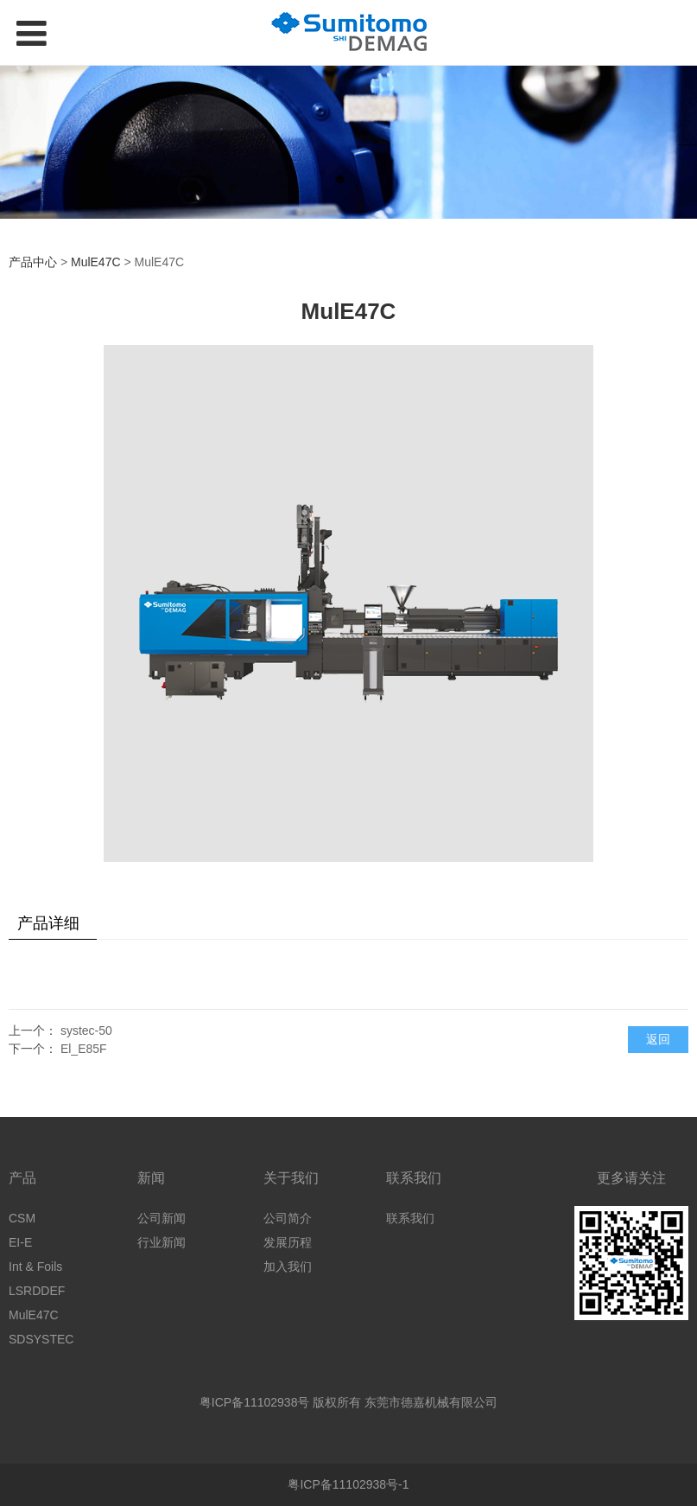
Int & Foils (35, 1266)
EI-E (20, 1242)
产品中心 (33, 262)
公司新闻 (161, 1218)
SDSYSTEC (41, 1339)
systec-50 (86, 1030)
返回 (658, 1039)
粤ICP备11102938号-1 (348, 1484)
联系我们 (410, 1218)
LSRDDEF (37, 1291)
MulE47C (96, 262)
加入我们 (287, 1266)
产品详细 (48, 923)
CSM (22, 1218)
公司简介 (287, 1218)
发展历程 (287, 1242)
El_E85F (83, 1049)
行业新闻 (161, 1242)
